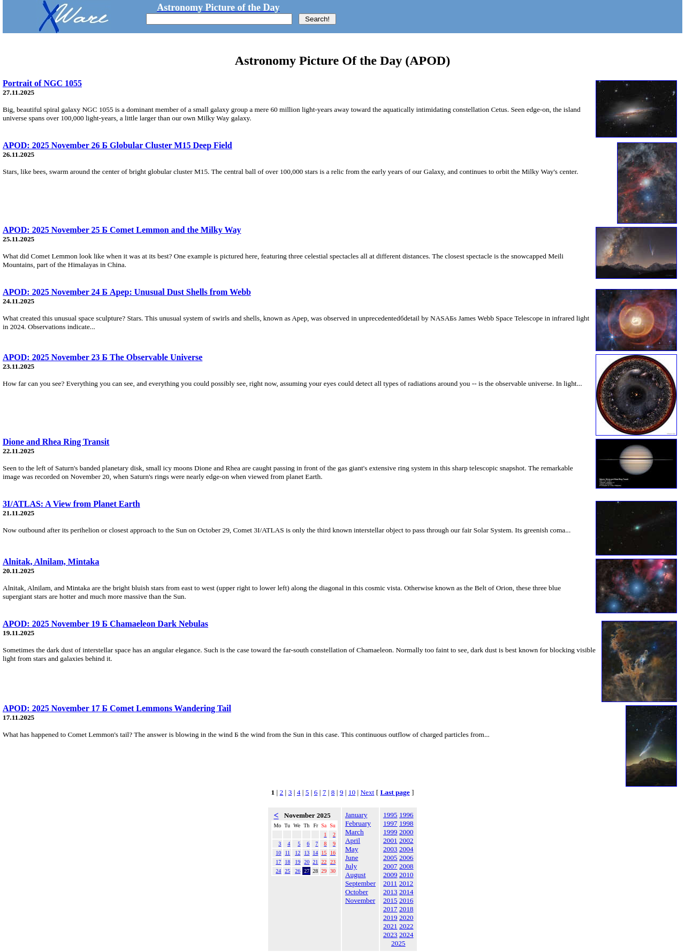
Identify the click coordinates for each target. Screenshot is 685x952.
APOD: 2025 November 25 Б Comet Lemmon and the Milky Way (122, 229)
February (358, 823)
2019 (390, 917)
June (351, 858)
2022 (406, 926)
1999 (390, 832)
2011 (390, 883)
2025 (398, 943)
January (356, 815)
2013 (390, 892)
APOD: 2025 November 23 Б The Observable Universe (102, 357)
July (351, 866)
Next (367, 792)
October (356, 892)
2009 (390, 875)
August (355, 875)
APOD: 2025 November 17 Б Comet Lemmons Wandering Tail (117, 708)
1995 (390, 815)
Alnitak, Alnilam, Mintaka (51, 561)
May (351, 849)
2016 (406, 900)
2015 (390, 900)
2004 (406, 849)
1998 (406, 823)
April (352, 840)
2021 (390, 926)
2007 (390, 866)
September (360, 883)
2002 (406, 840)
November (360, 900)
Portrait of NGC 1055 (42, 83)
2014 (406, 892)
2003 (390, 849)
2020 (406, 917)
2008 (406, 866)
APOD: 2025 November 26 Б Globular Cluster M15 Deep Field (117, 145)
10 (351, 792)
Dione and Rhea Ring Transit (56, 441)
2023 (390, 935)
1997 (390, 823)
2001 (390, 840)
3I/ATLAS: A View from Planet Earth (71, 503)
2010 (406, 875)
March (354, 832)
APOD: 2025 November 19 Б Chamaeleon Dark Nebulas (105, 623)
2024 (406, 935)
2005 (390, 858)
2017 (390, 909)
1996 (406, 815)
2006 (406, 858)
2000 (406, 832)
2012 (406, 883)
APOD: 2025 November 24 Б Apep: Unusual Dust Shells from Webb (127, 291)
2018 (406, 909)
